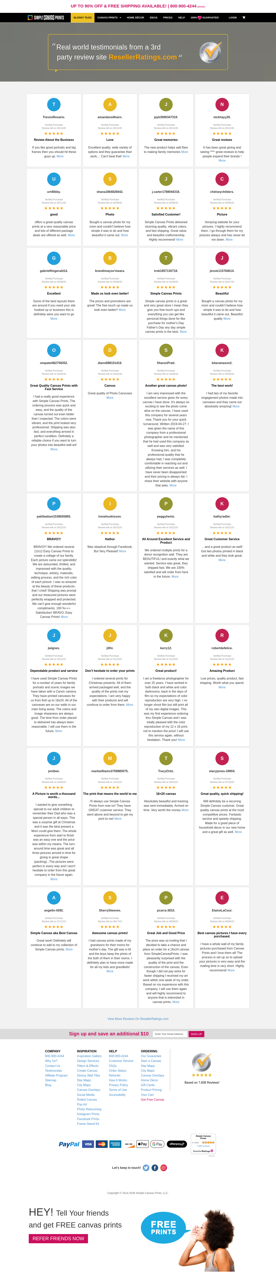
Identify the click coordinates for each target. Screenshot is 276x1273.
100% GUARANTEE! (205, 18)
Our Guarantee (151, 1056)
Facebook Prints (88, 1119)
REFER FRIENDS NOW (58, 1238)
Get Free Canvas (152, 1099)
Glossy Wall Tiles (88, 1075)
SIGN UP (196, 1034)
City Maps (84, 1085)
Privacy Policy (118, 1085)
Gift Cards (148, 1085)
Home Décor (149, 1080)
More (60, 156)
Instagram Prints (88, 1114)
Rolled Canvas (87, 1099)
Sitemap (50, 1080)
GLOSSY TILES (83, 17)
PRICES (167, 17)
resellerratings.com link (203, 1151)
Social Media (86, 1094)
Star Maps (84, 1080)
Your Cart (147, 1094)
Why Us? (51, 1060)
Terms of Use (118, 1089)
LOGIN (233, 17)
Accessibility (117, 1094)
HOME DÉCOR (135, 17)
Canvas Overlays (88, 1089)
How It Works (118, 1080)
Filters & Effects (88, 1065)
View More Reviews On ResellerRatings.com (138, 1018)
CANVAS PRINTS (109, 17)
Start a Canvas (151, 1060)
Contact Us (52, 1065)
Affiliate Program (56, 1075)
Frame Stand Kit (88, 1123)
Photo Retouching (89, 1109)
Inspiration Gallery (89, 1056)
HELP (181, 17)
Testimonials (53, 1070)
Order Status (117, 1070)
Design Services (88, 1060)
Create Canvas (87, 1070)
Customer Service (121, 1060)
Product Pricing (151, 1089)
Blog (48, 1085)
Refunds (114, 1075)
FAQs (113, 1065)
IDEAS (154, 17)
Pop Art (82, 1104)
